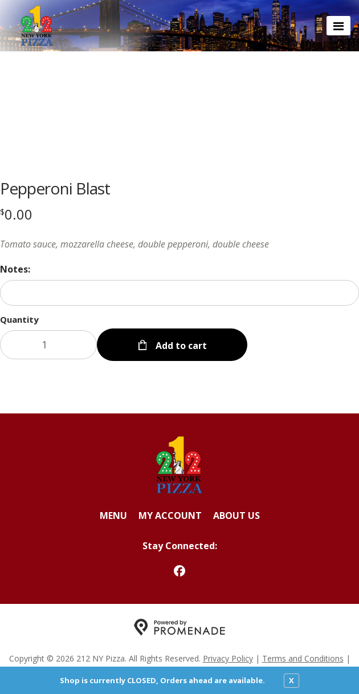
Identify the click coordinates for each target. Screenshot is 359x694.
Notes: (15, 269)
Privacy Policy (228, 658)
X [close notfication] (291, 680)
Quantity (19, 319)
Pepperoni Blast (55, 188)
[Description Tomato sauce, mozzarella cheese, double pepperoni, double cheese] (179, 244)
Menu (113, 515)
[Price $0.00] (16, 214)
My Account (170, 515)
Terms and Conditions (303, 658)
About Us (236, 515)
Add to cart (180, 345)
